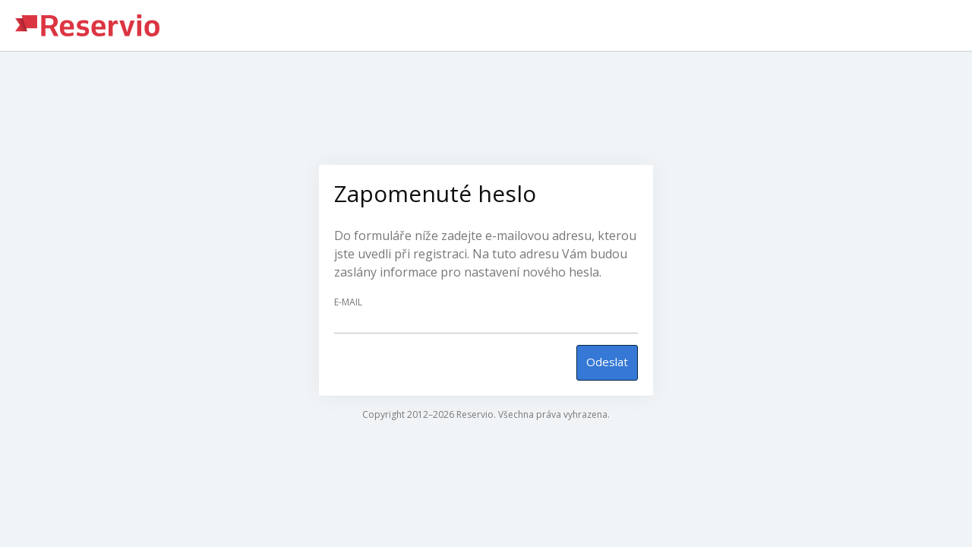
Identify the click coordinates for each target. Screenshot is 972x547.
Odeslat (607, 361)
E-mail (348, 302)
